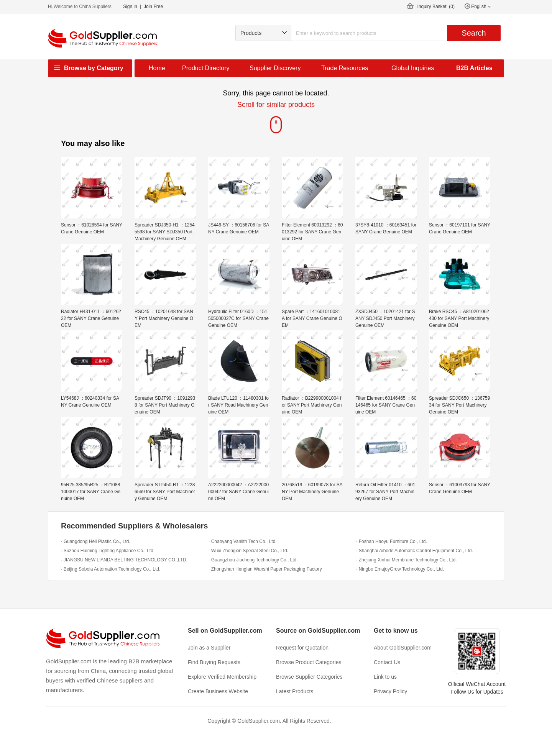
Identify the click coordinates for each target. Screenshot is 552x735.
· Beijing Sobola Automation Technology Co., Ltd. (110, 569)
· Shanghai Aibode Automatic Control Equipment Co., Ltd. (414, 550)
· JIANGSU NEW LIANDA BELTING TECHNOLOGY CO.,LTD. (124, 560)
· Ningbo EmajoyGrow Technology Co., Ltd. (400, 569)
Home (157, 68)
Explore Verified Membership (222, 677)
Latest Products (294, 691)
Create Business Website (218, 691)
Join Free (153, 6)
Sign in (130, 6)
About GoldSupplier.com (403, 648)
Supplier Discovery (275, 68)
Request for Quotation (302, 648)
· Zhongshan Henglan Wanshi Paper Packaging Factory (265, 569)
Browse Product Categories (308, 662)
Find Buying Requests (214, 662)
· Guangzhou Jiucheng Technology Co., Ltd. (253, 560)
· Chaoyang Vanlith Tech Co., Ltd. (243, 541)
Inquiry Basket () (436, 6)
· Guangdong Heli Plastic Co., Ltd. (95, 541)
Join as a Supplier (209, 648)
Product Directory (206, 68)
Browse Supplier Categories (309, 677)
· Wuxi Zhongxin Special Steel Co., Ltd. (248, 550)
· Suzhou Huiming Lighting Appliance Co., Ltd (107, 550)
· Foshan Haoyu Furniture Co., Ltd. (391, 541)
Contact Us (387, 662)
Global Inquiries (412, 68)
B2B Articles (474, 68)
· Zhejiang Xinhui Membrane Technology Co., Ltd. (406, 560)
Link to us (385, 677)
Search (474, 33)
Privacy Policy (390, 691)
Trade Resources (344, 68)
